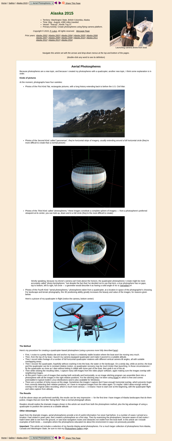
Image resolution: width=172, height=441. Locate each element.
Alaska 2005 (79, 35)
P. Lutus (53, 31)
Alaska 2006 (92, 35)
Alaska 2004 (66, 35)
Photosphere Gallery (74, 428)
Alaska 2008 (54, 38)
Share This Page (71, 3)
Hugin (116, 377)
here (115, 350)
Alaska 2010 (79, 38)
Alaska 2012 (41, 40)
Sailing (12, 3)
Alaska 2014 (66, 40)
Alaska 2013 (54, 40)
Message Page (83, 31)
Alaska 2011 (92, 38)
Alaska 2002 (41, 35)
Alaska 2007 (41, 38)
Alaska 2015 (22, 3)
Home (4, 3)
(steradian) (125, 285)
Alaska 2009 (66, 38)
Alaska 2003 (54, 35)
